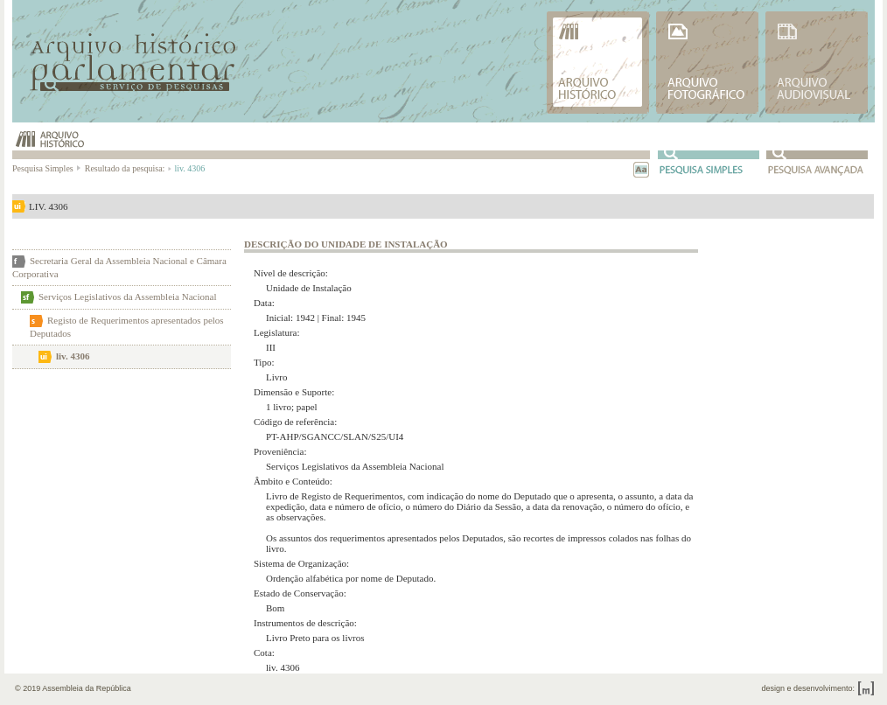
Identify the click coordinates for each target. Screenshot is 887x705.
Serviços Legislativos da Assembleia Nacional (127, 296)
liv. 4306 (73, 356)
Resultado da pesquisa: (127, 168)
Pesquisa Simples (47, 168)
